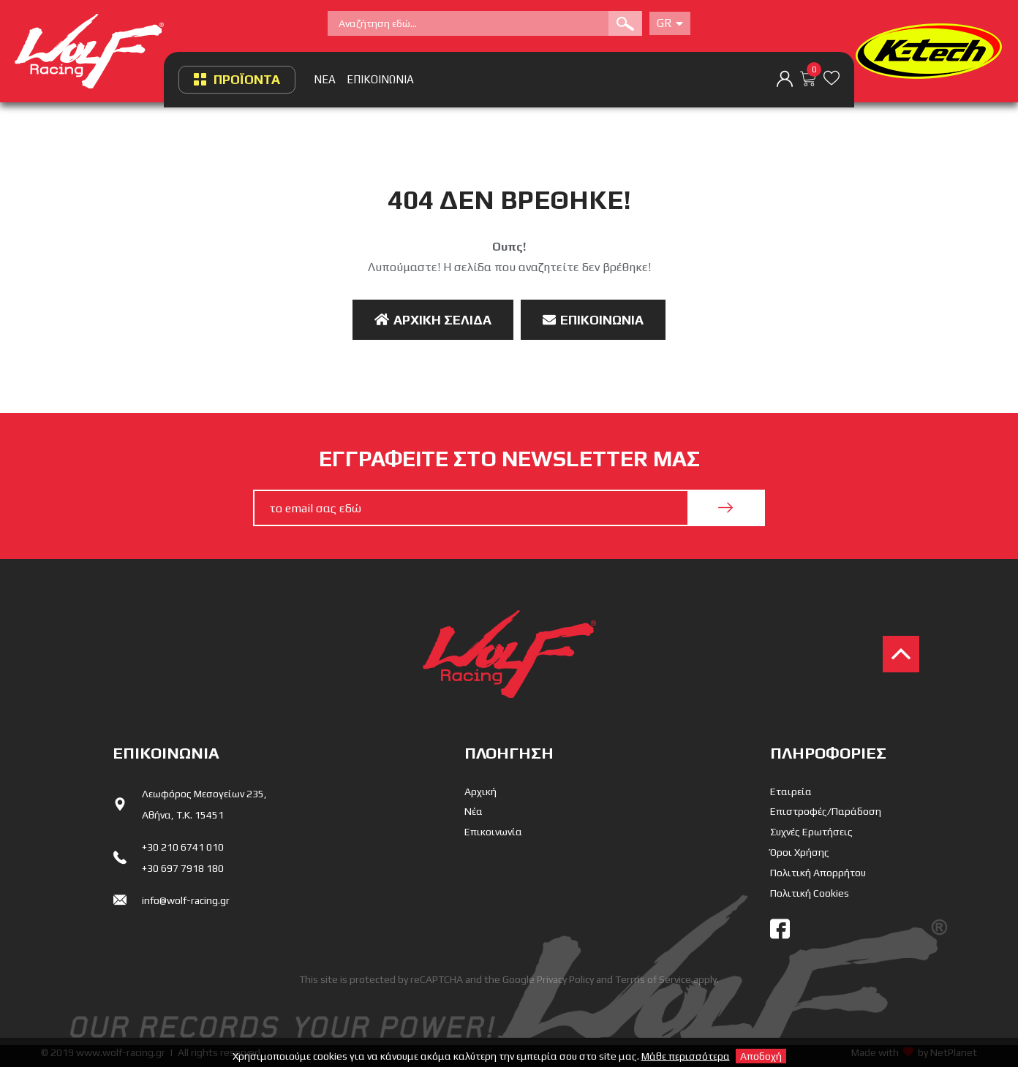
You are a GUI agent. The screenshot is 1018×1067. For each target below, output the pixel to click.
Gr (670, 23)
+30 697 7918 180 (183, 868)
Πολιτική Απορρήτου (818, 872)
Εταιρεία (791, 791)
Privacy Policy (565, 979)
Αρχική (480, 791)
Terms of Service (653, 979)
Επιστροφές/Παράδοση (825, 811)
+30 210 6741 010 (183, 847)
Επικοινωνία (593, 319)
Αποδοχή (761, 1056)
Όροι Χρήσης (799, 852)
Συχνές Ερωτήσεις (811, 832)
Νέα (473, 811)
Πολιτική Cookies (809, 893)
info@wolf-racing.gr (186, 900)
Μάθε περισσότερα (685, 1056)
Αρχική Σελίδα (432, 319)
